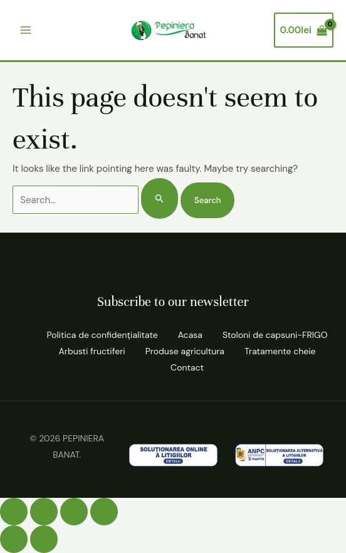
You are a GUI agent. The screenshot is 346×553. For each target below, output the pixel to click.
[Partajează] (74, 511)
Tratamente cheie (280, 351)
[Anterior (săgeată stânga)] (14, 539)
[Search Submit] (160, 198)
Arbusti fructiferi (92, 351)
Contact (187, 367)
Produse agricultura (184, 351)
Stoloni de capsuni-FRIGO (275, 334)
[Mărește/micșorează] (14, 511)
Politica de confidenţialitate (101, 334)
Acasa (190, 334)
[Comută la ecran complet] (44, 511)
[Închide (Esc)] (104, 511)
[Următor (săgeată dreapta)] (44, 539)
